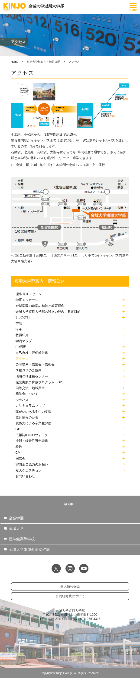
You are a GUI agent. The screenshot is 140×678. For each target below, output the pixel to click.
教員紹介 (22, 335)
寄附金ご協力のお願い (32, 464)
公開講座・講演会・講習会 (35, 364)
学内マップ (24, 341)
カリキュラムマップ (30, 405)
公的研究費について (70, 596)
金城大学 (16, 529)
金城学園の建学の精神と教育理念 (40, 306)
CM (18, 452)
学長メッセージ (27, 300)
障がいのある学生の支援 (33, 411)
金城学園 (16, 518)
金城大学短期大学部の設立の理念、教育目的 (48, 311)
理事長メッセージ (29, 294)
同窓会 (20, 458)
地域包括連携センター (32, 376)
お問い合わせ (25, 476)
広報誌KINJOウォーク (32, 435)
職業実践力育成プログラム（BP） (40, 382)
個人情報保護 (70, 586)
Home (14, 61)
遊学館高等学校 (22, 539)
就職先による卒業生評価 (33, 423)
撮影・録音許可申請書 (32, 441)
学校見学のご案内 (29, 370)
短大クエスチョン (29, 470)
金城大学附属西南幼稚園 (29, 549)
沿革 (19, 329)
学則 (19, 323)
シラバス (22, 400)
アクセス (22, 358)
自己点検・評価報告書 (32, 353)
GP (18, 429)
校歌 (19, 447)
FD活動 (21, 347)
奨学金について (27, 394)
